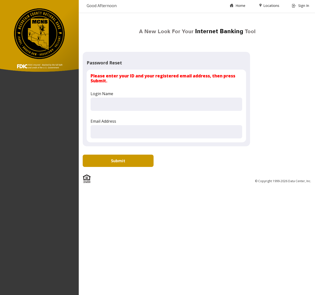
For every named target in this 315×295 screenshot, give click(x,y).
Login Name (102, 93)
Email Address (103, 121)
